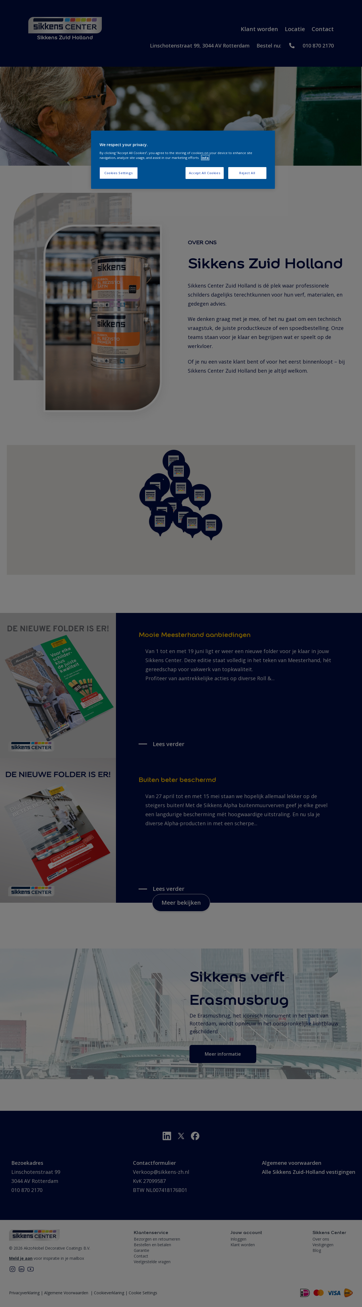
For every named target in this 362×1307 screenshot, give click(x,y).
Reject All (247, 173)
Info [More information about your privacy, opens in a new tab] (205, 157)
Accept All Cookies (204, 173)
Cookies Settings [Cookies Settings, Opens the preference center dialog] (118, 173)
